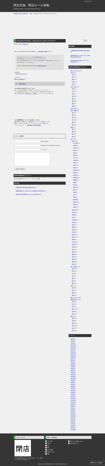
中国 (24, 44)
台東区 (73, 222)
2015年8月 (73, 382)
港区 (73, 249)
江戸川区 (74, 242)
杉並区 (73, 237)
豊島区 (73, 261)
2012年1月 (73, 427)
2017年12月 (73, 345)
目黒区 (73, 251)
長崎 (73, 103)
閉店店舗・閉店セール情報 (31, 5)
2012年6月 (73, 419)
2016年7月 (73, 360)
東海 (72, 285)
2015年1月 (73, 396)
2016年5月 (73, 364)
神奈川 (73, 309)
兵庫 (73, 320)
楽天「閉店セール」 (74, 443)
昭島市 (74, 167)
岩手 (73, 276)
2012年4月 (73, 423)
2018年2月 (73, 341)
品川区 (73, 224)
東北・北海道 (74, 266)
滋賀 (73, 330)
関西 (72, 316)
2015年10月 (73, 378)
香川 (73, 134)
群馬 (73, 311)
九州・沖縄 (73, 86)
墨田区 (73, 227)
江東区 (73, 244)
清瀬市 (74, 182)
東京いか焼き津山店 (19, 79)
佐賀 (73, 88)
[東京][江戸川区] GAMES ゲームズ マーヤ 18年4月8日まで (28, 194)
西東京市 (75, 202)
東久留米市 (75, 170)
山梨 (73, 115)
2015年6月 (73, 386)
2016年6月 (73, 362)
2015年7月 (73, 384)
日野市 (74, 165)
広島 (73, 82)
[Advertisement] (40, 27)
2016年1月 (73, 372)
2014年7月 (73, 406)
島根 (73, 79)
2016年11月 (73, 354)
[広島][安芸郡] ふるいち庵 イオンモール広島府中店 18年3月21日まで (31, 190)
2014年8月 (73, 404)
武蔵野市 (75, 180)
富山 (73, 112)
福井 (73, 122)
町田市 (74, 187)
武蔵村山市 (75, 177)
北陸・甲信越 (74, 110)
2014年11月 (73, 400)
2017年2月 (73, 350)
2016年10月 (73, 356)
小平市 (74, 157)
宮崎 (73, 93)
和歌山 (73, 323)
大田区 (73, 229)
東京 (72, 139)
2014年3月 (73, 408)
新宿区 (73, 234)
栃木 (73, 306)
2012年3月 (73, 425)
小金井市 (75, 160)
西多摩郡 (75, 199)
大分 (73, 91)
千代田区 (74, 219)
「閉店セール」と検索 (30, 93)
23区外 (73, 141)
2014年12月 (73, 398)
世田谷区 (74, 210)
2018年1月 (73, 343)
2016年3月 (73, 368)
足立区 (73, 264)
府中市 (74, 162)
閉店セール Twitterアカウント (76, 441)
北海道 (73, 268)
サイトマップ (88, 1)
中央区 (73, 212)
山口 (73, 74)
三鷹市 (74, 145)
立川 (74, 194)
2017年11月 (73, 347)
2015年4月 (73, 390)
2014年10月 (73, 402)
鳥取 (73, 84)
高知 (73, 136)
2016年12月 (73, 352)
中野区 (73, 214)
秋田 (73, 280)
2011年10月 (73, 429)
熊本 (73, 98)
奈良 (73, 328)
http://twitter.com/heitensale (34, 125)
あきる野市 (75, 143)
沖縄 (73, 96)
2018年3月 (73, 339)
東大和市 (75, 172)
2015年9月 (73, 380)
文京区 (73, 232)
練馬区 (73, 254)
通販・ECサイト (74, 297)
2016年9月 (73, 358)
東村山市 (75, 175)
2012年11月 (73, 415)
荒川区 (73, 256)
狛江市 (74, 184)
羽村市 (74, 197)
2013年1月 (73, 413)
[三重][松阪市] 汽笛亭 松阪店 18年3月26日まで (26, 187)
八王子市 (75, 148)
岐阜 (73, 290)
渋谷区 (73, 246)
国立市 (74, 152)
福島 (73, 278)
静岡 (73, 295)
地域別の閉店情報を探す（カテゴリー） (23, 178)
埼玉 (73, 304)
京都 (73, 318)
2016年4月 (73, 366)
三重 (73, 287)
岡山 (27, 44)
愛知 (73, 292)
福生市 (74, 189)
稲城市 (74, 192)
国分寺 (74, 150)
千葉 (73, 301)
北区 (73, 217)
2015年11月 (73, 376)
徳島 (73, 129)
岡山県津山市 (22, 83)
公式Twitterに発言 (42, 51)
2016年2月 (73, 370)
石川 (73, 119)
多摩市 (74, 155)
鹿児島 (73, 106)
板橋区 (73, 239)
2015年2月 (73, 394)
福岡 (73, 101)
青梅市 (74, 207)
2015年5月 (73, 388)
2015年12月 (73, 374)
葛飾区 (73, 259)
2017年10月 (73, 348)
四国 (72, 127)
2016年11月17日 (42, 65)
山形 (73, 273)
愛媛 (73, 131)
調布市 (74, 204)
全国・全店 (73, 108)
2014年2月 (73, 410)
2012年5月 (73, 421)
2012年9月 (73, 417)
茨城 (73, 313)
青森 (73, 283)
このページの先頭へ (98, 462)
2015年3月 (73, 392)
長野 (73, 124)
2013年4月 (73, 411)
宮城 (73, 271)
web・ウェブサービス (75, 70)
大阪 (73, 325)
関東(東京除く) (74, 299)
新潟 (73, 117)
